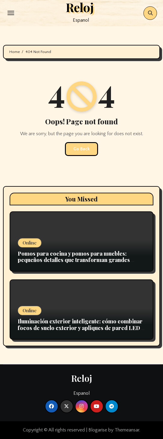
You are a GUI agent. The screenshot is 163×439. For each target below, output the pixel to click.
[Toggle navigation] (11, 13)
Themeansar (127, 430)
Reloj (81, 378)
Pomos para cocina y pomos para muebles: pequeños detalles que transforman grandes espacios (74, 260)
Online (30, 243)
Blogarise (97, 430)
